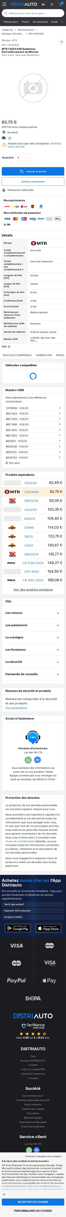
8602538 (17, 446)
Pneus (25, 21)
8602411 (16, 441)
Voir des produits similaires (33, 589)
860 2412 (17, 430)
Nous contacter (33, 1104)
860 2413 (17, 435)
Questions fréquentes (33, 1073)
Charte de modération (33, 1126)
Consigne (33, 1077)
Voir (6, 347)
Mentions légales (33, 1117)
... (36, 340)
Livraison (33, 1064)
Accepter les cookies (33, 1202)
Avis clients (33, 1113)
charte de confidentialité (20, 841)
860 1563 (17, 419)
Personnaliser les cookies (33, 1211)
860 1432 (17, 413)
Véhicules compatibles (17, 355)
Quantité (8, 158)
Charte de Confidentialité (33, 1121)
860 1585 (17, 424)
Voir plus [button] (12, 463)
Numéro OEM (44, 355)
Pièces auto (11, 21)
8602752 (17, 452)
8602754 (17, 457)
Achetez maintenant (33, 181)
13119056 (17, 408)
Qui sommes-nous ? (33, 1095)
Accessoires (40, 21)
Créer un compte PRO (33, 1069)
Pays (33, 1056)
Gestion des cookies (33, 1108)
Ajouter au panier (33, 171)
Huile (54, 21)
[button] (43, 4)
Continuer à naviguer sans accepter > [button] (43, 1156)
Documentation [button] (16, 708)
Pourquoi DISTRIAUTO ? (33, 1060)
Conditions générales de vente (33, 1099)
